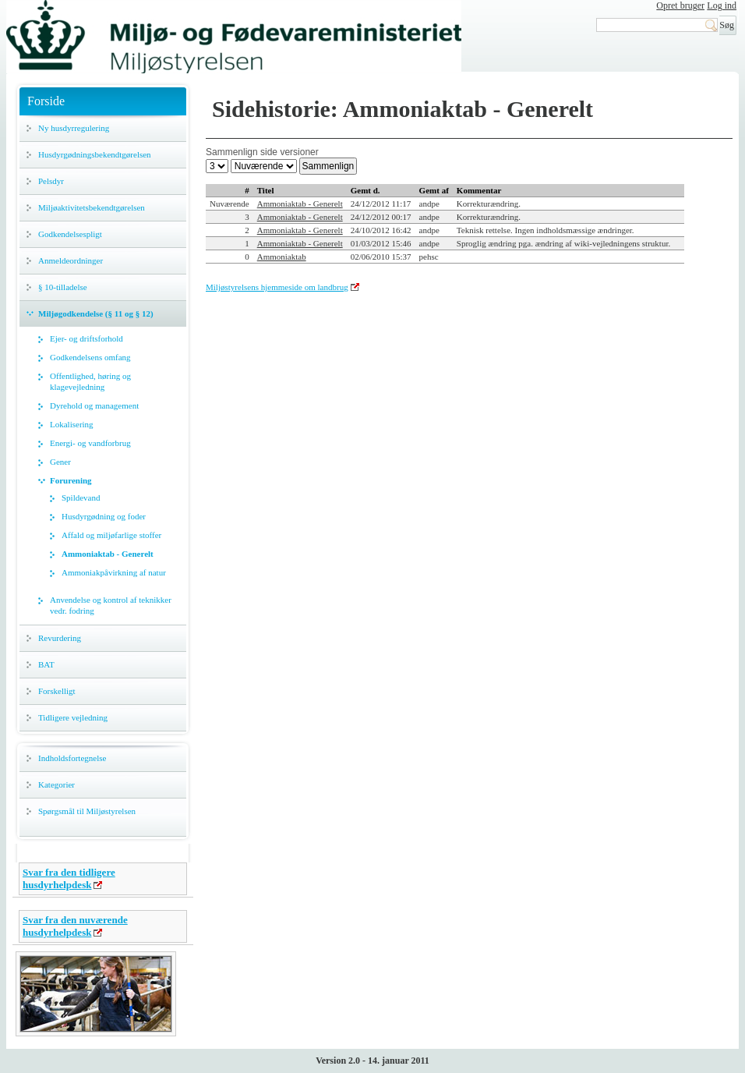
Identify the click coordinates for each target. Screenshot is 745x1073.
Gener (60, 461)
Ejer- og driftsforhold (86, 338)
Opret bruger (680, 5)
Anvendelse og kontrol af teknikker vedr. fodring (110, 605)
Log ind (721, 5)
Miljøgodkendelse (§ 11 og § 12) (96, 313)
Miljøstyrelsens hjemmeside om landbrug (277, 287)
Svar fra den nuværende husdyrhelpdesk (75, 926)
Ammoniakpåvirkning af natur (114, 572)
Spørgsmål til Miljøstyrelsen (87, 811)
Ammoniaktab (281, 256)
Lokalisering (72, 424)
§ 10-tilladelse (62, 287)
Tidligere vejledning (73, 717)
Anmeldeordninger (70, 260)
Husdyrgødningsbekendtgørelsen (94, 154)
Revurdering (59, 638)
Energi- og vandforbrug (90, 443)
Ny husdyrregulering (73, 128)
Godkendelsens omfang (90, 357)
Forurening (71, 480)
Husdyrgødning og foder (104, 516)
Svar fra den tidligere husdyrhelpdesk (69, 878)
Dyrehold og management (94, 405)
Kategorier (56, 784)
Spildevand (81, 497)
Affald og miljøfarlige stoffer (111, 535)
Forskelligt (57, 691)
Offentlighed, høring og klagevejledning (90, 381)
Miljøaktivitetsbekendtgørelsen (91, 207)
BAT (46, 664)
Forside (46, 101)
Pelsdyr (51, 181)
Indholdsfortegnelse (72, 758)
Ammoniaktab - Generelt (108, 553)
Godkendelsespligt (70, 234)
